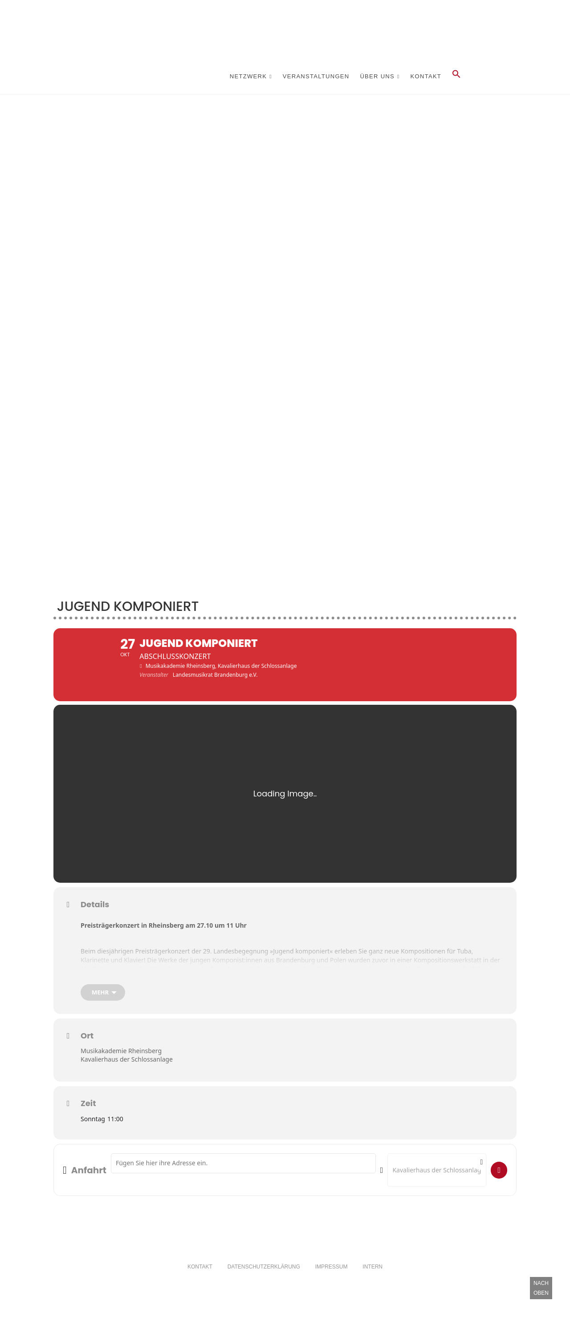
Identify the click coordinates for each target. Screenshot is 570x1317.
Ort (87, 1043)
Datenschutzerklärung (264, 1274)
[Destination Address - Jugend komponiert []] (436, 1177)
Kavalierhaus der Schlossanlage (127, 1066)
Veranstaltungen (316, 76)
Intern (372, 1274)
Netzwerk (248, 76)
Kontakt (426, 76)
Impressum (331, 1274)
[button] (456, 76)
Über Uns (377, 76)
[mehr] (103, 999)
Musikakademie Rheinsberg (121, 1058)
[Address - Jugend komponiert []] (243, 1170)
